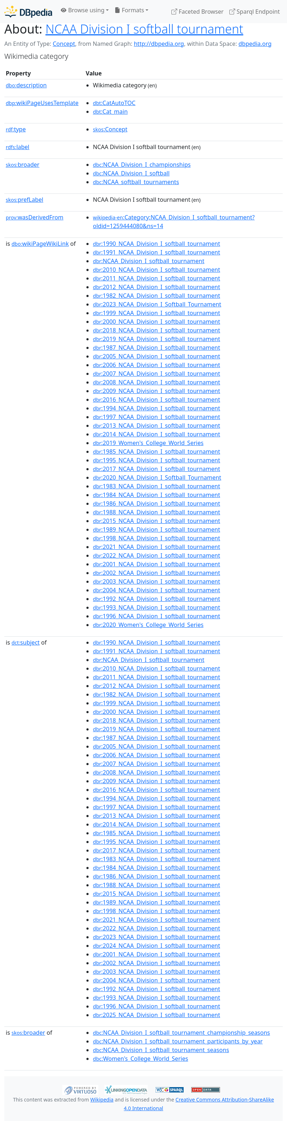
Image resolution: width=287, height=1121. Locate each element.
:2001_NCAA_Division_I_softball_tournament (156, 564)
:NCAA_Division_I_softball (131, 173)
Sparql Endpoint (254, 12)
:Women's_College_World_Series (140, 1059)
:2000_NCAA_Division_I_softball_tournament (156, 322)
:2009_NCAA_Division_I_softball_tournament (156, 391)
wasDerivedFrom (34, 217)
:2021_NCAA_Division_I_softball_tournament (156, 547)
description (26, 85)
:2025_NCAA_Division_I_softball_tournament (156, 1015)
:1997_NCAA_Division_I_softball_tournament (156, 417)
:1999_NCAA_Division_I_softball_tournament (156, 313)
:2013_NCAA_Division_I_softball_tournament (156, 425)
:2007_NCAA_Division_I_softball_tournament (156, 374)
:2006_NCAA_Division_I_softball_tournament (156, 365)
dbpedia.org (255, 44)
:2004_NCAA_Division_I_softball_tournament (156, 590)
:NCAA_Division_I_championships (141, 165)
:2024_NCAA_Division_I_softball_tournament (156, 946)
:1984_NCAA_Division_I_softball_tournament (156, 495)
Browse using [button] (82, 10)
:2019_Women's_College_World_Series (148, 443)
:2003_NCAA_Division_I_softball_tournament (156, 581)
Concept (64, 44)
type (16, 129)
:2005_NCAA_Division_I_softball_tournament (156, 356)
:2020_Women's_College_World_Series (148, 625)
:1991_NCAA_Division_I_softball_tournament (156, 252)
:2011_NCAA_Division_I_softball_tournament (156, 278)
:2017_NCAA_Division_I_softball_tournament (156, 469)
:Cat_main (110, 111)
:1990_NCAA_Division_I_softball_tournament (156, 244)
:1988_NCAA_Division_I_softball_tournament (156, 512)
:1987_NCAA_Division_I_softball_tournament (156, 348)
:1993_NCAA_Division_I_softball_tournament (156, 607)
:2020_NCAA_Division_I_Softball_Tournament (157, 477)
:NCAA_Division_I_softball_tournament (148, 261)
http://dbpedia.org (159, 44)
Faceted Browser (197, 12)
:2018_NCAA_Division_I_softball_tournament (156, 330)
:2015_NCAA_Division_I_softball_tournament (156, 521)
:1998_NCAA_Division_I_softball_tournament (156, 538)
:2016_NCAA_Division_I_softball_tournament (156, 400)
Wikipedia (101, 1099)
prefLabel (24, 200)
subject (26, 642)
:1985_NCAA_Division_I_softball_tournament (156, 451)
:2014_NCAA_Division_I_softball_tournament (156, 434)
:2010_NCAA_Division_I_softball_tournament (156, 270)
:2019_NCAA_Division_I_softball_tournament (156, 339)
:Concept (110, 129)
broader (22, 165)
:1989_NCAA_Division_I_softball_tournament (156, 529)
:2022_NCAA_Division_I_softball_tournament (156, 555)
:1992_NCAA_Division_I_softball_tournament (156, 599)
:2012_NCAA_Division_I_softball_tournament (156, 287)
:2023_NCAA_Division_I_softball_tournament (156, 937)
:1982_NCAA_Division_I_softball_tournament (156, 296)
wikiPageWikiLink (40, 244)
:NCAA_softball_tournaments (136, 182)
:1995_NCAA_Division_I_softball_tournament (156, 460)
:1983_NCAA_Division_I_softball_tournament (156, 486)
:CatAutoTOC (114, 103)
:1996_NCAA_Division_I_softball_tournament (156, 616)
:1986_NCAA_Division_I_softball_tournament (156, 503)
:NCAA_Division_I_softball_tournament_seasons (161, 1050)
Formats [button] (129, 10)
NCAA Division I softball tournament (144, 29)
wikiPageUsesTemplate (42, 103)
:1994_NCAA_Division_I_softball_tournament (156, 408)
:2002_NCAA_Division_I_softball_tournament (156, 573)
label (18, 147)
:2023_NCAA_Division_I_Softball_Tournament (157, 304)
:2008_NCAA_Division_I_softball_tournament (156, 382)
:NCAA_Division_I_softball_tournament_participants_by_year (178, 1041)
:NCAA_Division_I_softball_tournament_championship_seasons (181, 1033)
